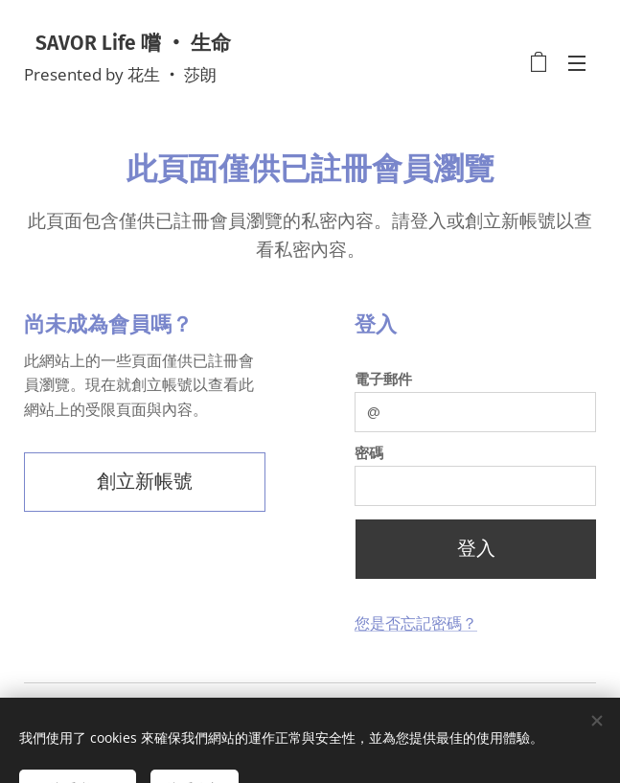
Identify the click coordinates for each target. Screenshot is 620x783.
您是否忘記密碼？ (416, 623)
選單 (577, 63)
